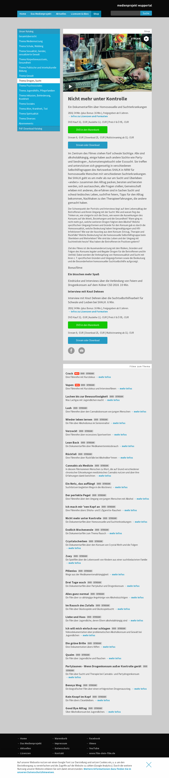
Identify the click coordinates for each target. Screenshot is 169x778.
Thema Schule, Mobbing (31, 46)
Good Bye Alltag (84, 708)
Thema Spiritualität (28, 113)
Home (23, 13)
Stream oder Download (88, 145)
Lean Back (81, 442)
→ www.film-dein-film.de (100, 753)
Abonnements (26, 123)
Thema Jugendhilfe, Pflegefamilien (37, 90)
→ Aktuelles (24, 748)
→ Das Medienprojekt (29, 743)
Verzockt (80, 431)
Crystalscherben (85, 541)
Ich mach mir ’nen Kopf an (91, 507)
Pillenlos (79, 571)
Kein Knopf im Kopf (86, 697)
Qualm (78, 655)
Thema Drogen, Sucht (30, 80)
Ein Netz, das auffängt (89, 483)
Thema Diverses (27, 118)
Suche (146, 13)
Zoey (77, 556)
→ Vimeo (91, 743)
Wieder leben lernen (87, 419)
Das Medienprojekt (41, 13)
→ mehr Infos (103, 377)
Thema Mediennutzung (31, 41)
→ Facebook (93, 738)
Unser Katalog (26, 31)
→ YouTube (92, 748)
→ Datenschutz (60, 748)
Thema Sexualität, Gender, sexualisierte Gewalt (32, 53)
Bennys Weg (82, 685)
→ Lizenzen (24, 753)
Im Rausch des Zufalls (88, 605)
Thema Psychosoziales (30, 85)
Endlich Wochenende (88, 530)
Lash (77, 408)
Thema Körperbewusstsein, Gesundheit (33, 61)
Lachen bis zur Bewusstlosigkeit (95, 396)
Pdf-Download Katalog (30, 128)
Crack (80, 373)
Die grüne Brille (84, 643)
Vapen (81, 385)
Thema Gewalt (26, 75)
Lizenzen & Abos (80, 13)
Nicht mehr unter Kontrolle (92, 518)
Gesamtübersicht (28, 36)
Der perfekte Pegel (86, 495)
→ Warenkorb (59, 738)
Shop (96, 13)
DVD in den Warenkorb (87, 129)
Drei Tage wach (84, 582)
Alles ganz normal (85, 594)
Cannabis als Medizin (88, 465)
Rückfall (79, 454)
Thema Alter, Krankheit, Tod (33, 108)
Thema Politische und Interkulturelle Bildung (37, 69)
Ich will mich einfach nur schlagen (96, 628)
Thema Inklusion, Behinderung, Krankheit (35, 97)
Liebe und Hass (84, 617)
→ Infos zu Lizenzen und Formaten (88, 116)
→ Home (22, 738)
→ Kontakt (58, 753)
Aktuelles (61, 13)
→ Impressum (59, 743)
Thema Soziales (27, 103)
